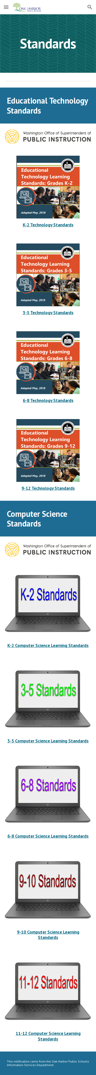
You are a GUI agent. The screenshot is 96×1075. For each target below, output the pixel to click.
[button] (6, 7)
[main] (48, 43)
